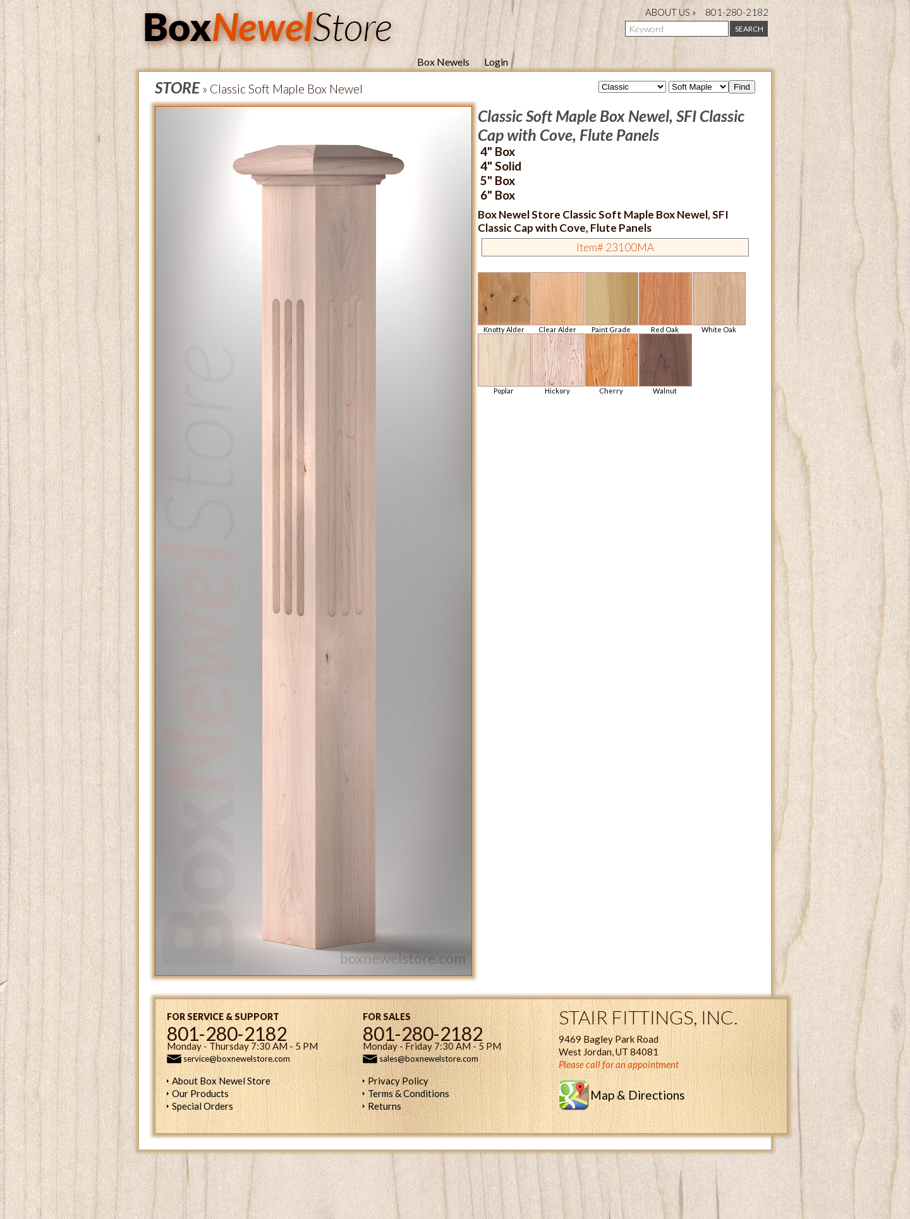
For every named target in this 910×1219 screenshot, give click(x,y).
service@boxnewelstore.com (236, 1059)
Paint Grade (611, 302)
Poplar (504, 364)
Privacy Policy (398, 1080)
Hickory (557, 364)
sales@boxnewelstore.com (428, 1059)
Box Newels (443, 62)
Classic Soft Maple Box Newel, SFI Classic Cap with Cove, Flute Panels (611, 125)
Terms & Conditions (408, 1093)
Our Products (200, 1093)
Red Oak (665, 302)
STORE (177, 87)
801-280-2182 (736, 12)
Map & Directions (637, 1095)
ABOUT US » (670, 12)
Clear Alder (557, 302)
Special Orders (202, 1106)
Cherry (611, 364)
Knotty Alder (504, 302)
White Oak (718, 302)
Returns (384, 1106)
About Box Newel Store (221, 1080)
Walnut (665, 364)
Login (496, 62)
